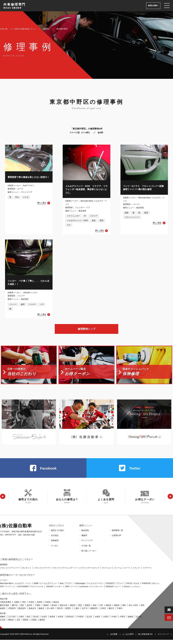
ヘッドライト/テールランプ (88, 569)
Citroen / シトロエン (132, 588)
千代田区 (80, 618)
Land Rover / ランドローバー (91, 588)
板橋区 (130, 618)
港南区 (46, 606)
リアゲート (147, 569)
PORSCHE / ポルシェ (150, 584)
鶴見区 (108, 606)
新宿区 (52, 618)
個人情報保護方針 (145, 635)
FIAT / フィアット (7, 588)
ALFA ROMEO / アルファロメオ (30, 588)
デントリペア (87, 543)
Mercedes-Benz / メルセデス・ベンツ (15, 584)
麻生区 (56, 603)
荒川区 (36, 618)
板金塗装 (85, 533)
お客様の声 (116, 538)
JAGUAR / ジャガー (54, 588)
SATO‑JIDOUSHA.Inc (23, 635)
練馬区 (42, 621)
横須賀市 (22, 609)
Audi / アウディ (65, 584)
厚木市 (60, 609)
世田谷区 (70, 618)
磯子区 (15, 606)
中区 (101, 606)
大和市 (103, 609)
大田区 (106, 618)
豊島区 (11, 621)
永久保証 (54, 538)
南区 (124, 606)
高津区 (39, 603)
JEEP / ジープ (71, 588)
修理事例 (46, 29)
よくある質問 (127, 635)
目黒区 (34, 621)
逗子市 (85, 609)
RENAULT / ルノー (113, 588)
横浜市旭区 (4, 606)
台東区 (97, 618)
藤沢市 (111, 609)
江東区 (21, 618)
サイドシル (106, 569)
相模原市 (94, 609)
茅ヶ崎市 (50, 609)
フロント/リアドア (42, 569)
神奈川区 (63, 606)
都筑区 (117, 606)
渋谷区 (44, 618)
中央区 (114, 618)
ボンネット (26, 569)
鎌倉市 (41, 609)
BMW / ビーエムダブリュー (45, 584)
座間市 (68, 609)
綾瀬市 (3, 609)
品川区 (139, 618)
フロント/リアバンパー (9, 569)
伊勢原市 (12, 609)
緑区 (142, 606)
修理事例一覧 (117, 533)
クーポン (54, 547)
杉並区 (61, 618)
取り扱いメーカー (88, 552)
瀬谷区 (73, 606)
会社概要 (114, 635)
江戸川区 (12, 618)
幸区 (24, 603)
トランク (136, 569)
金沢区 (29, 606)
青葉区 (87, 606)
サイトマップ (163, 635)
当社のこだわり (56, 528)
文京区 (3, 621)
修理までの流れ (57, 533)
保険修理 (54, 543)
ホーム (18, 29)
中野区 (122, 618)
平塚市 (119, 609)
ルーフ (127, 569)
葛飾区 (3, 618)
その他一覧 (86, 547)
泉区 (95, 606)
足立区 (89, 618)
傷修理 (84, 538)
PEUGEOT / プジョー (114, 584)
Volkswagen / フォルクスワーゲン (89, 584)
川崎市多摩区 (5, 603)
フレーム (117, 569)
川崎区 (16, 603)
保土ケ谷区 (133, 606)
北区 (18, 621)
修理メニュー (85, 528)
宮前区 (48, 603)
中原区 (31, 603)
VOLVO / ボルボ (132, 584)
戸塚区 (38, 606)
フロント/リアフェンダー (63, 569)
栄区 (22, 606)
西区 (80, 606)
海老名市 (32, 609)
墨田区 (26, 621)
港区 (28, 618)
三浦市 (76, 609)
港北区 (54, 606)
